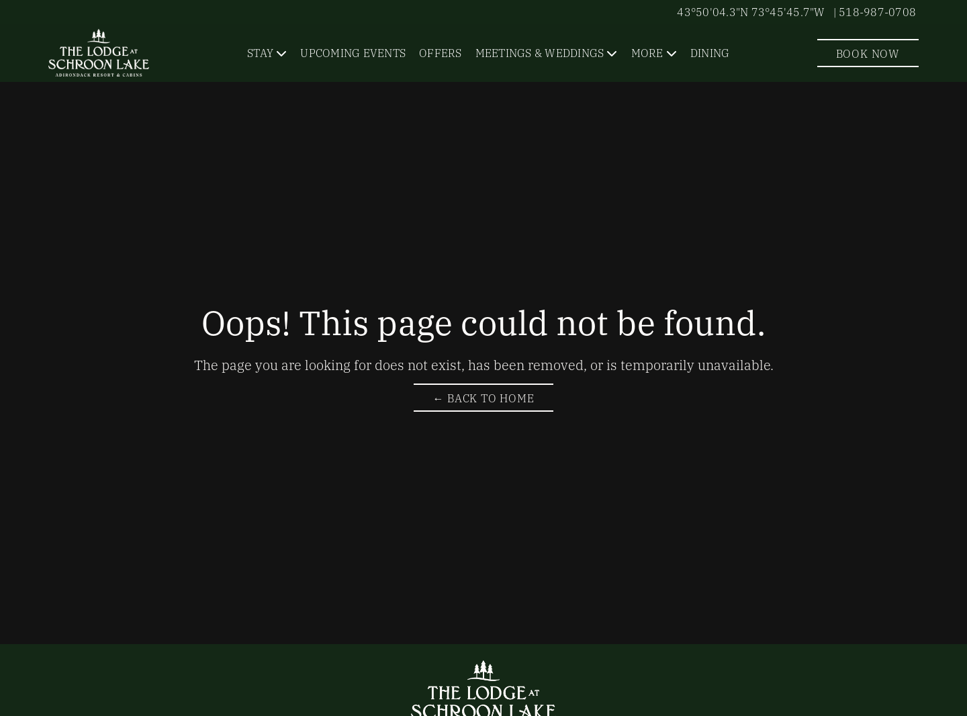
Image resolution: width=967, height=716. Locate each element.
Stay (260, 52)
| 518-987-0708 (875, 11)
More (647, 52)
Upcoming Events (353, 52)
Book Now (868, 53)
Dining (710, 52)
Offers (440, 52)
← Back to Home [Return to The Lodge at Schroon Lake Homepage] (483, 397)
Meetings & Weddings (539, 52)
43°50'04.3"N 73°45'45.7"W (751, 11)
